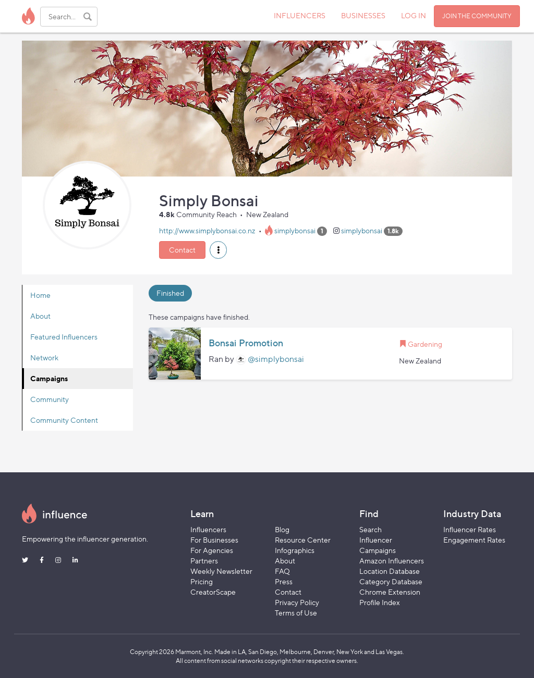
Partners (204, 560)
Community (49, 399)
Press (284, 581)
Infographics (294, 550)
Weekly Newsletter (221, 571)
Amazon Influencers (391, 560)
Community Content (64, 420)
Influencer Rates (469, 529)
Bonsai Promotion (246, 343)
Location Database (389, 571)
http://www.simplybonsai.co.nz (207, 230)
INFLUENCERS (299, 15)
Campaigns (49, 378)
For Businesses (214, 539)
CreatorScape (213, 591)
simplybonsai (294, 230)
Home (40, 295)
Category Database (390, 581)
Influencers (208, 529)
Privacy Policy (297, 602)
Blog (282, 529)
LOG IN (413, 15)
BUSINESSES (363, 15)
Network (44, 357)
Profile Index (379, 602)
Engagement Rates (474, 539)
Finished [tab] (170, 292)
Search (370, 529)
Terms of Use (296, 612)
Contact (182, 249)
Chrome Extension (389, 591)
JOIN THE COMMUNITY (477, 16)
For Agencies (211, 550)
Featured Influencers (64, 336)
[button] (218, 250)
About (40, 315)
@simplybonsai (276, 359)
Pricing (201, 581)
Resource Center (303, 539)
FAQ (282, 571)
